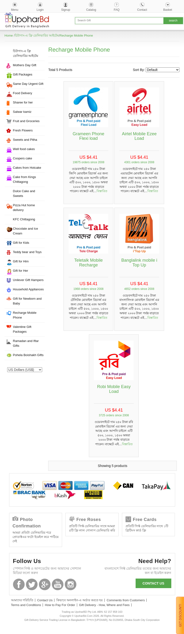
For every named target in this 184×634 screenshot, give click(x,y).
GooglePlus (45, 584)
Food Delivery (22, 93)
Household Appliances (28, 289)
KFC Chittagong (24, 219)
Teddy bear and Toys (27, 252)
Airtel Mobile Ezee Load (139, 136)
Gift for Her (20, 270)
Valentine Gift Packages (22, 329)
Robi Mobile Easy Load (114, 389)
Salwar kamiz (22, 112)
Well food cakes (24, 149)
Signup (65, 9)
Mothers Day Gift (24, 65)
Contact (142, 9)
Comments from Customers (126, 600)
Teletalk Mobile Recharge (88, 262)
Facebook (19, 584)
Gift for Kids (21, 242)
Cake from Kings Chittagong (24, 179)
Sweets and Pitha (25, 139)
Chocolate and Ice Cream (25, 231)
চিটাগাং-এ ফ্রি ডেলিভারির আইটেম (37, 35)
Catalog (91, 9)
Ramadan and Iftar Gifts (26, 343)
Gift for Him (21, 261)
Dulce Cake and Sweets (24, 193)
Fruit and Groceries (26, 121)
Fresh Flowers (23, 130)
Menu (14, 9)
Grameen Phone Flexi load (88, 136)
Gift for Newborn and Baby (27, 301)
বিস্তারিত (102, 191)
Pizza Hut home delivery (24, 207)
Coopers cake (22, 158)
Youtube (57, 584)
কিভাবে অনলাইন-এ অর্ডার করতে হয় (79, 600)
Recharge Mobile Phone (76, 35)
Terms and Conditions (26, 605)
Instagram (70, 584)
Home (9, 35)
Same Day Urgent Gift (28, 84)
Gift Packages (22, 74)
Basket (167, 9)
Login (40, 9)
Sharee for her (23, 102)
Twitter (32, 584)
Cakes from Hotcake (27, 167)
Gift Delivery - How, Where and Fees (104, 605)
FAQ (117, 9)
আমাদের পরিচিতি (22, 600)
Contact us (153, 583)
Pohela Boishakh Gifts (28, 355)
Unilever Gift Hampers (28, 280)
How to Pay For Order (60, 605)
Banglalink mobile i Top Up (139, 262)
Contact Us (44, 600)
